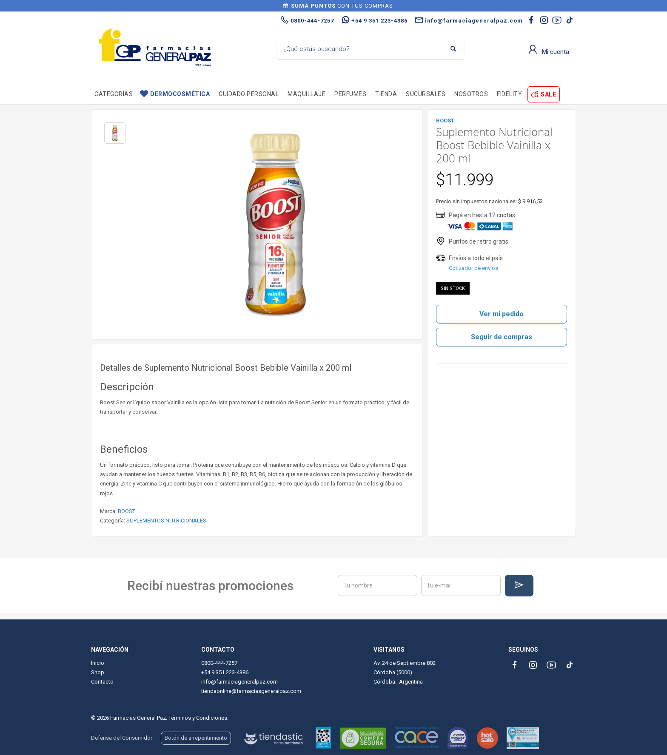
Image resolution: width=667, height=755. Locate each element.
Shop (97, 672)
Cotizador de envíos (473, 268)
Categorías (113, 94)
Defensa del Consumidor (121, 738)
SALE (548, 94)
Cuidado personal (249, 94)
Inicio (97, 663)
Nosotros (471, 94)
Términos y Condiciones (197, 718)
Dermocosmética (180, 94)
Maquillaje (306, 94)
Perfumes (350, 94)
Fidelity (509, 94)
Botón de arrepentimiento (196, 738)
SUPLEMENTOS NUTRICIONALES (166, 520)
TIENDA (386, 94)
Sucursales (425, 94)
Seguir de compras (501, 337)
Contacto (102, 681)
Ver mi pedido (501, 314)
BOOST (126, 511)
